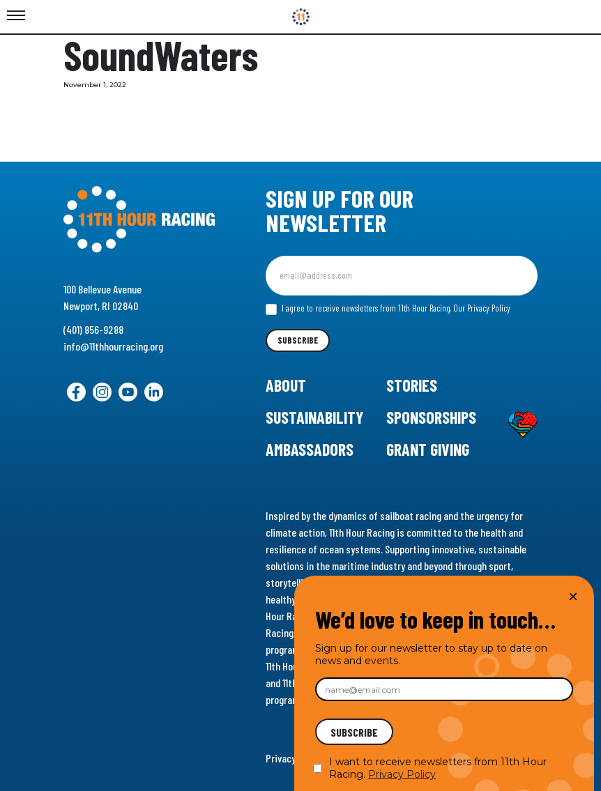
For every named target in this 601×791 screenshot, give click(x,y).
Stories (411, 385)
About (286, 385)
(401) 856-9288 (93, 329)
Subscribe (297, 340)
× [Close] (573, 596)
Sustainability (314, 417)
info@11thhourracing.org (113, 346)
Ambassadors (309, 449)
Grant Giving (427, 449)
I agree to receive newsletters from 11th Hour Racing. (388, 308)
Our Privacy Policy (481, 308)
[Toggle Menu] (16, 16)
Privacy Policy (402, 774)
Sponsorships (431, 417)
